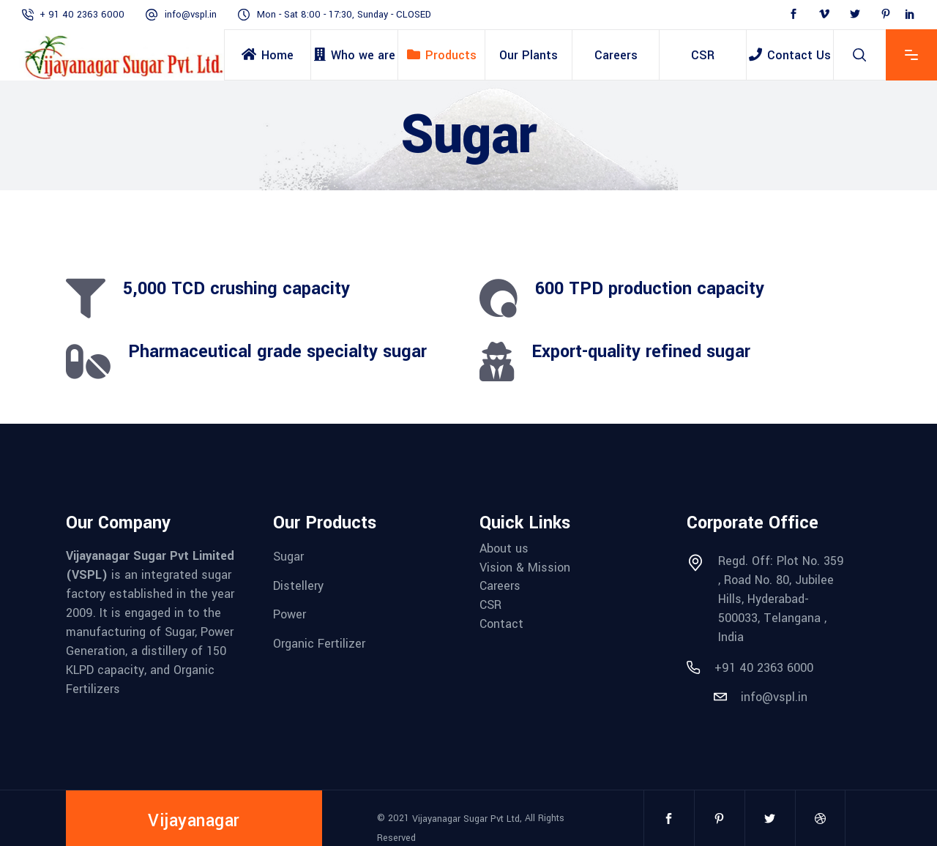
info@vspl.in (191, 14)
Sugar (288, 556)
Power (289, 614)
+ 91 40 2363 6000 (82, 14)
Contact (501, 623)
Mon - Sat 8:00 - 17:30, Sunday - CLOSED (344, 14)
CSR (490, 604)
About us (504, 548)
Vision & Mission (524, 566)
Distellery (298, 585)
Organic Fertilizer (319, 643)
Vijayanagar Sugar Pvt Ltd (466, 819)
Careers (499, 585)
